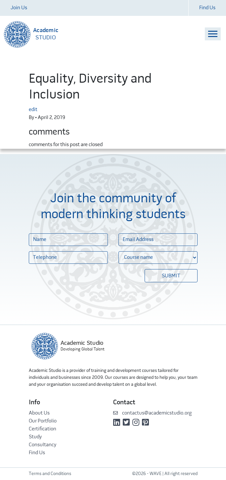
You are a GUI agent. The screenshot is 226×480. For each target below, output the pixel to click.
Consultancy (42, 445)
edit (33, 109)
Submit (171, 276)
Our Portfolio (43, 421)
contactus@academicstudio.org (152, 413)
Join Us (19, 8)
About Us (39, 413)
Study (35, 437)
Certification (42, 429)
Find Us (207, 8)
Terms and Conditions (50, 474)
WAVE (155, 474)
